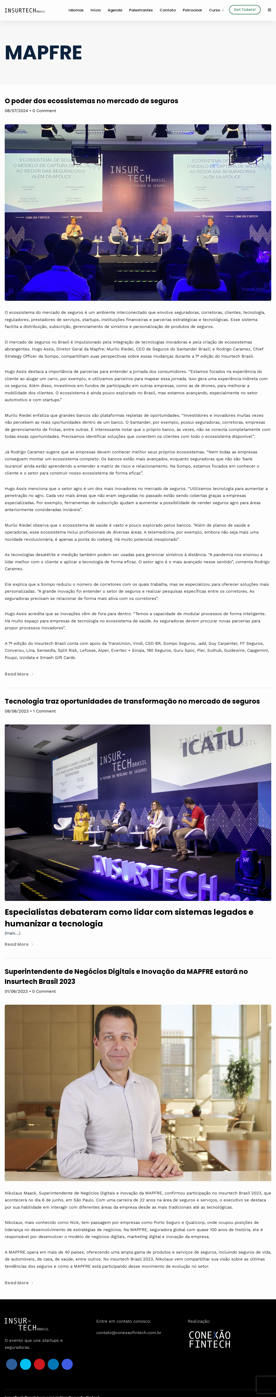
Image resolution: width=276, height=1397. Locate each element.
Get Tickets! (245, 9)
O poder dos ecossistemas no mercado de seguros (91, 100)
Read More (19, 674)
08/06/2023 (17, 711)
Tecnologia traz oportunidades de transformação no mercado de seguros (132, 701)
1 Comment (44, 711)
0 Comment (44, 110)
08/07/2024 (16, 110)
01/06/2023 (16, 991)
